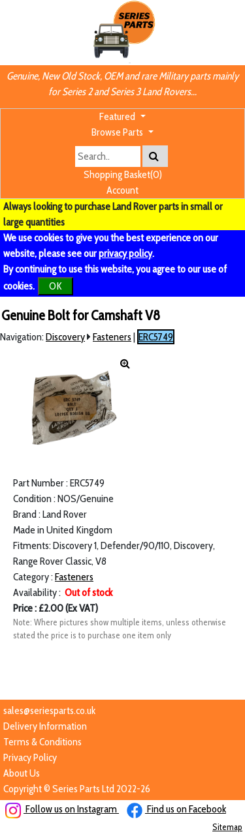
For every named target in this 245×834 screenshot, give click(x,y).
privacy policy (125, 253)
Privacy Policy (30, 757)
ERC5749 (156, 337)
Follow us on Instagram (62, 809)
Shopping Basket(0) (123, 174)
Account (122, 190)
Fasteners (112, 337)
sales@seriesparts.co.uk (49, 710)
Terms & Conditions (42, 742)
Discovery (65, 337)
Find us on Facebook (176, 809)
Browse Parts (118, 132)
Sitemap (227, 827)
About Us (21, 773)
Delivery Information (45, 726)
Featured (118, 116)
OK (55, 286)
